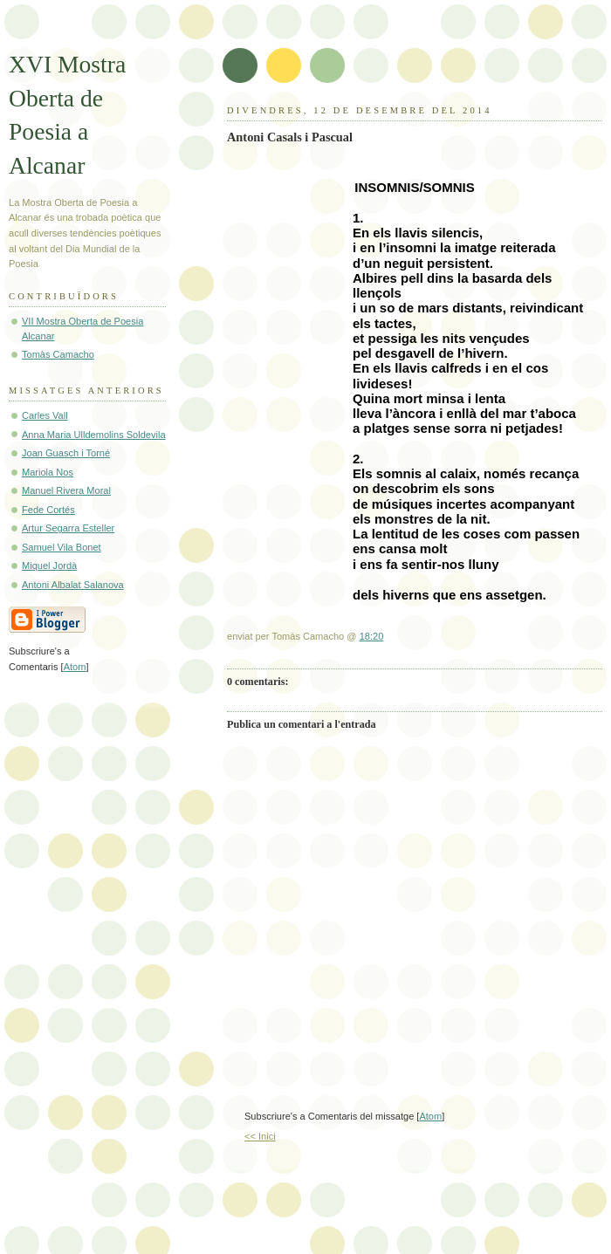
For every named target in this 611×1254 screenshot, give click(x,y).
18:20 (372, 636)
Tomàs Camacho (58, 354)
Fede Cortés (48, 509)
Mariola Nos (47, 472)
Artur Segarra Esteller (68, 528)
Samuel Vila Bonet (61, 547)
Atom (430, 1116)
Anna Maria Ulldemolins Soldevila (94, 434)
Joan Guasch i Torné (66, 453)
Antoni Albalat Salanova (73, 584)
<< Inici (260, 1136)
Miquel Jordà (49, 565)
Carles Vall (45, 415)
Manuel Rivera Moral (66, 490)
